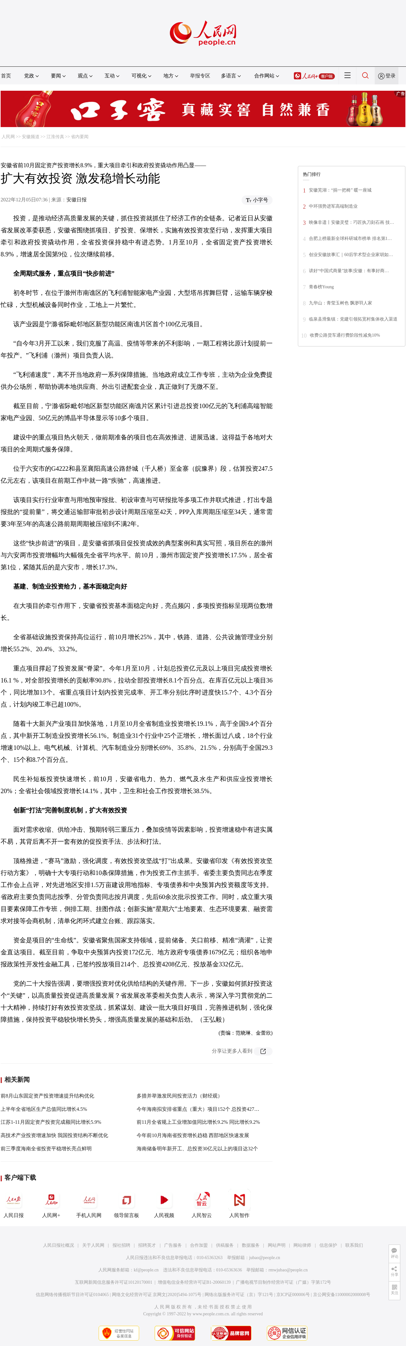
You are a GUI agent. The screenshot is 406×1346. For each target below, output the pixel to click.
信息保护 (328, 1245)
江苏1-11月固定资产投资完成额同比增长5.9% (51, 1122)
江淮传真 (55, 136)
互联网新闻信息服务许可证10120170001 (113, 1282)
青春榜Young (321, 286)
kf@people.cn (146, 1270)
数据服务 (251, 1245)
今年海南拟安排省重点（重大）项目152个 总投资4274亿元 (202, 1109)
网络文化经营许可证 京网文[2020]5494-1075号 (157, 1294)
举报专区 (200, 75)
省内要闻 (80, 136)
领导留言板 (126, 1203)
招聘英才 (147, 1245)
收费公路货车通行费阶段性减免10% (345, 335)
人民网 (8, 136)
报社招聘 (121, 1245)
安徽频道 (31, 136)
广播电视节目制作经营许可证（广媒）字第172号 (283, 1282)
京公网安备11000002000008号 (341, 1294)
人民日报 (14, 1203)
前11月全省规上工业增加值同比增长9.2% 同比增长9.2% (198, 1122)
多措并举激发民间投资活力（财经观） (180, 1095)
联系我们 (354, 1245)
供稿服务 (225, 1245)
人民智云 (202, 1203)
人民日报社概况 (58, 1245)
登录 (390, 75)
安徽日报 (76, 199)
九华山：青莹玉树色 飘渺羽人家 (340, 303)
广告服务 (173, 1245)
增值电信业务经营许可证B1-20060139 (194, 1282)
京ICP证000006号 (293, 1294)
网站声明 (277, 1245)
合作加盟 (199, 1245)
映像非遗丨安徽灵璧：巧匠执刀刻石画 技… (351, 222)
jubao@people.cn (264, 1257)
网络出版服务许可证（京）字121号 (239, 1294)
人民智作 (239, 1203)
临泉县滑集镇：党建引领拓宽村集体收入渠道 (353, 319)
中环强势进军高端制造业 (333, 206)
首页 (6, 75)
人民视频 (164, 1203)
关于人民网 (93, 1245)
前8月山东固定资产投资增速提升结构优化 (47, 1095)
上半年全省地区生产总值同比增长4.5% (44, 1109)
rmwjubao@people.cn (288, 1270)
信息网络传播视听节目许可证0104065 (72, 1294)
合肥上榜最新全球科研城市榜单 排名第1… (350, 238)
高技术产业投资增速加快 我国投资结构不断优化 (54, 1135)
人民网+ (51, 1203)
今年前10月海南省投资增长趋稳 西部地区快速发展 (193, 1135)
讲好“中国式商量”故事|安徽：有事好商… (349, 270)
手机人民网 (89, 1203)
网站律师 (302, 1245)
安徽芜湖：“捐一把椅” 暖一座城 (340, 190)
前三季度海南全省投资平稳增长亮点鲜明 (46, 1148)
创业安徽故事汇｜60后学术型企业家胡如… (351, 254)
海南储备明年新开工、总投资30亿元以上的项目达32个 (197, 1148)
